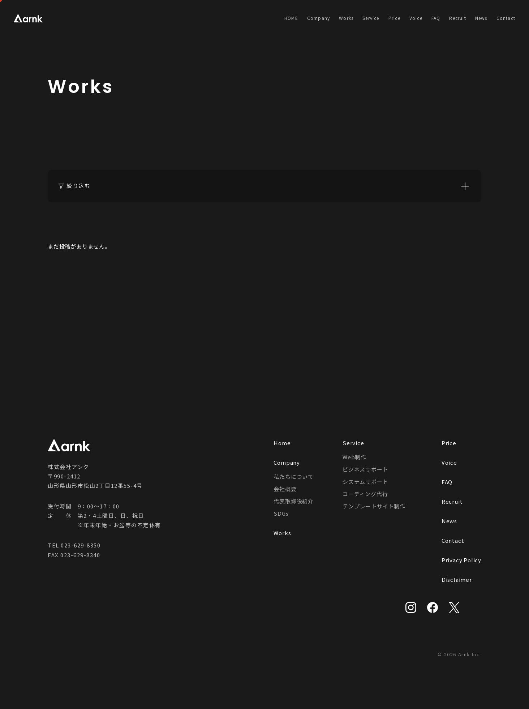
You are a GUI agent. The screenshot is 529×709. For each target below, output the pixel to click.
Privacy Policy (461, 560)
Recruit (457, 18)
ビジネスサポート (365, 469)
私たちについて (294, 476)
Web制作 (354, 457)
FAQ (435, 18)
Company (318, 18)
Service (370, 18)
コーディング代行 (365, 494)
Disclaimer (457, 579)
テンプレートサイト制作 (374, 506)
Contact (505, 18)
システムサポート (365, 481)
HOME (291, 18)
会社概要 (285, 489)
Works (346, 18)
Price (394, 18)
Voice (415, 18)
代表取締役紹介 (294, 501)
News (481, 18)
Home (282, 443)
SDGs (281, 513)
